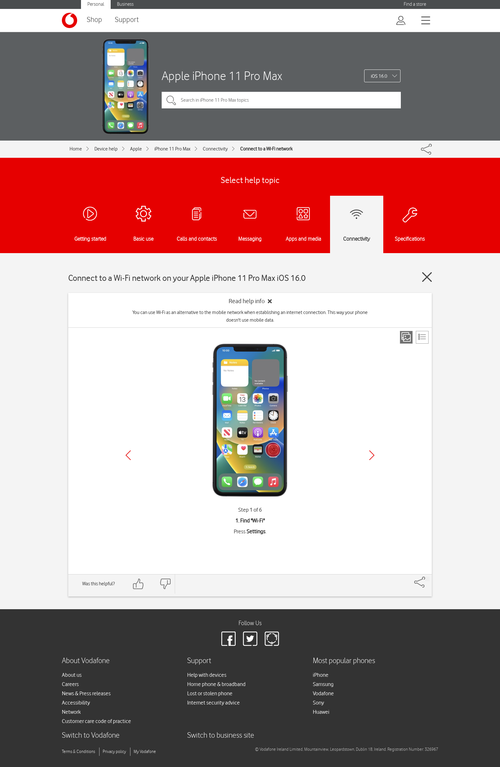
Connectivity (215, 149)
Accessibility (76, 702)
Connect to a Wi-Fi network (266, 149)
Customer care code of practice (96, 721)
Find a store (415, 4)
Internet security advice (213, 702)
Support (127, 20)
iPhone (320, 675)
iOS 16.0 (379, 76)
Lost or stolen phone (209, 693)
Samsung (323, 684)
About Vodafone (86, 661)
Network (71, 712)
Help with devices (206, 675)
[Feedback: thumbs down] (165, 584)
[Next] (371, 455)
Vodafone (323, 693)
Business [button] (125, 4)
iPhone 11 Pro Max (172, 149)
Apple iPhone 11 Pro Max (222, 76)
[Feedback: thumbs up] (138, 584)
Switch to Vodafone (91, 736)
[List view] (422, 337)
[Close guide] (427, 277)
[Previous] (128, 455)
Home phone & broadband (216, 684)
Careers (70, 684)
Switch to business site (220, 736)
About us (72, 675)
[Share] (427, 579)
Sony (318, 702)
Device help (106, 149)
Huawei (321, 712)
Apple (136, 149)
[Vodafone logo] (69, 20)
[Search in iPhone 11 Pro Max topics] (281, 100)
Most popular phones (344, 661)
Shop (94, 20)
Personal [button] (95, 4)
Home (76, 149)
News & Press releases (86, 693)
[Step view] (406, 337)
